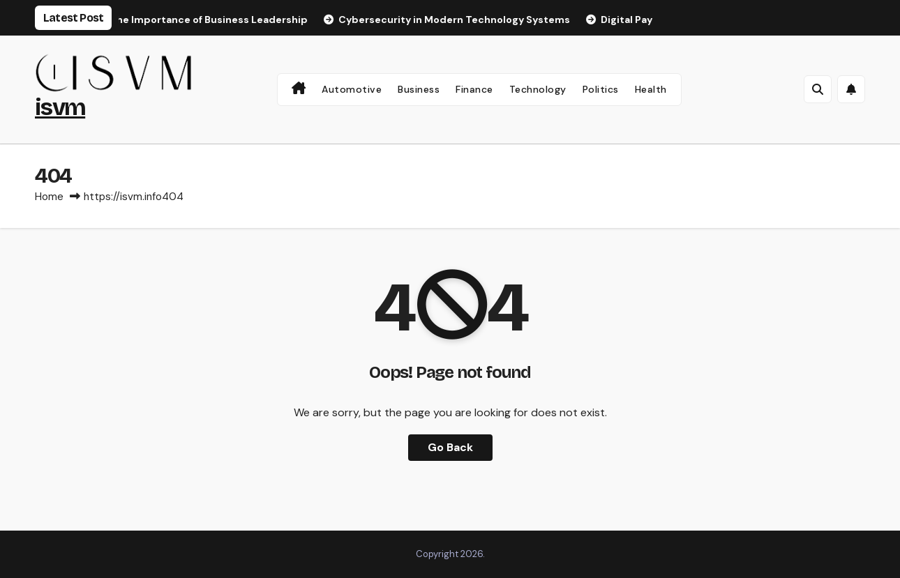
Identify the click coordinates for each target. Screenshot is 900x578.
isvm (60, 107)
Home (49, 197)
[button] (818, 89)
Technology (538, 89)
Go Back (450, 447)
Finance (474, 89)
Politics (601, 89)
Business (419, 89)
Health (651, 89)
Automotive (352, 89)
